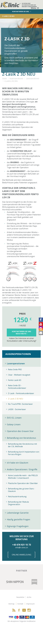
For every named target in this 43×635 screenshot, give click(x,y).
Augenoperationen (16, 78)
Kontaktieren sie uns (21, 12)
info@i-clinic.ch (21, 547)
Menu (35, 8)
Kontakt (20, 604)
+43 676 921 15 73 (21, 544)
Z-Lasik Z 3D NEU (11, 81)
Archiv (29, 597)
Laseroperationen (32, 78)
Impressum (30, 604)
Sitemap (11, 604)
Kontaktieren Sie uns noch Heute (21, 332)
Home (4, 78)
